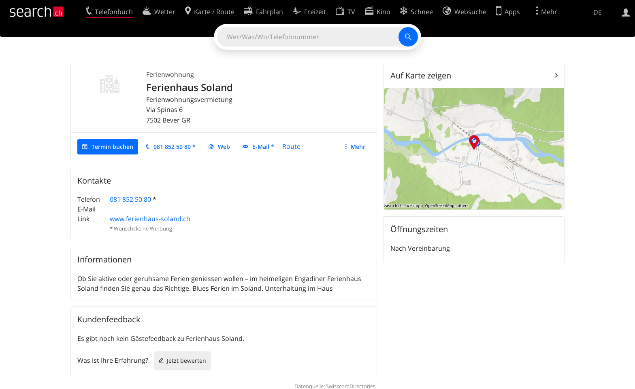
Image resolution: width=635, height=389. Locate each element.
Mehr (358, 146)
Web (224, 146)
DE (597, 12)
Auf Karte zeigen (420, 75)
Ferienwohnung (170, 74)
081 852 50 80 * (174, 146)
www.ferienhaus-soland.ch (150, 218)
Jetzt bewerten (186, 360)
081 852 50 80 (130, 199)
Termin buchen (112, 146)
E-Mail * (263, 146)
